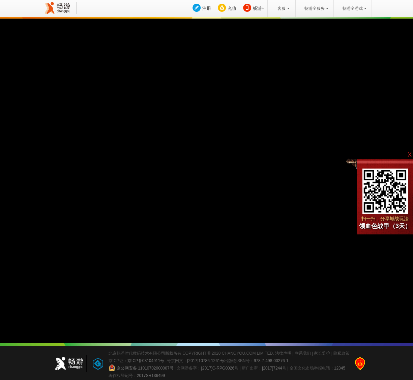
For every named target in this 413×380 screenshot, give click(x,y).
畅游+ (258, 8)
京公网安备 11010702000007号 (141, 367)
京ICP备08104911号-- (147, 360)
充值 (232, 8)
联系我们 (303, 353)
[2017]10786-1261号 (205, 360)
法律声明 (283, 353)
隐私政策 (341, 353)
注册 (206, 8)
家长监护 (322, 353)
